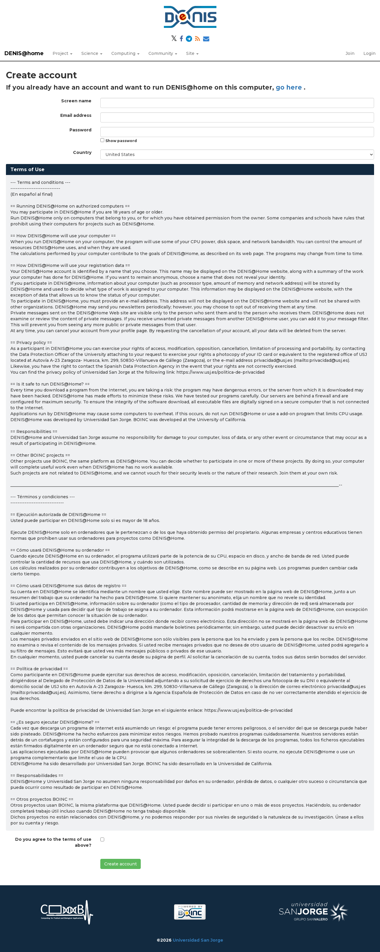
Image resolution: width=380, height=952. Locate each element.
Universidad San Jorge (198, 940)
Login (369, 53)
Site (192, 53)
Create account (120, 864)
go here (290, 87)
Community (162, 53)
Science (91, 53)
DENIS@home (24, 53)
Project (62, 53)
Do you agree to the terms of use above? (53, 842)
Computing (125, 53)
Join (350, 53)
